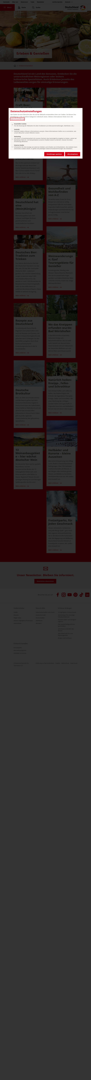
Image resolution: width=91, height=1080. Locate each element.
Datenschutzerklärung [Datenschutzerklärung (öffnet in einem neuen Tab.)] (17, 119)
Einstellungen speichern (54, 154)
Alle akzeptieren (72, 154)
